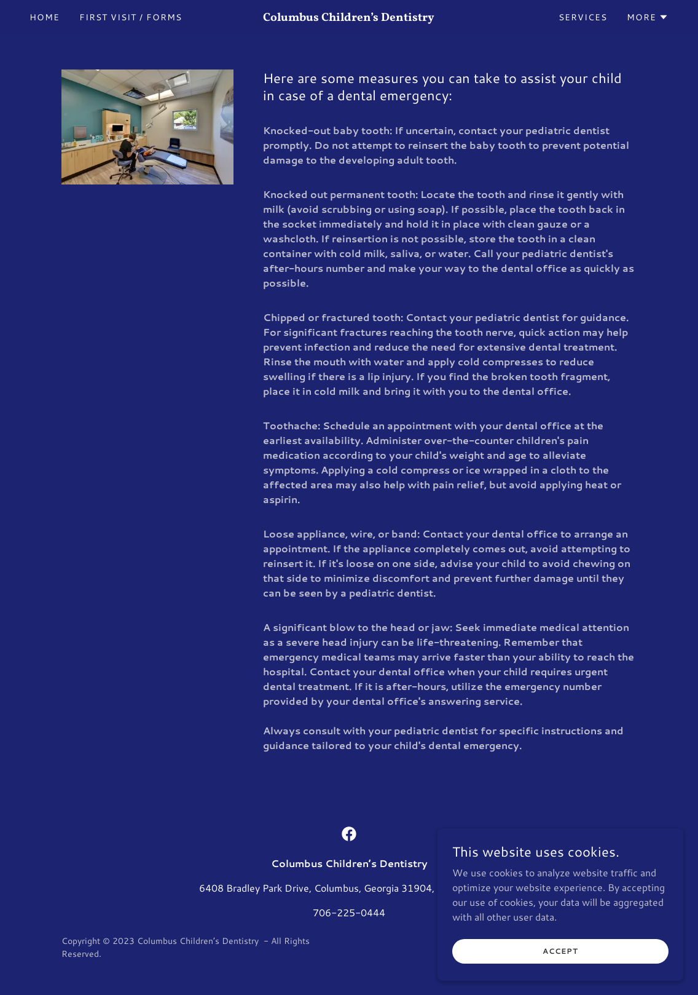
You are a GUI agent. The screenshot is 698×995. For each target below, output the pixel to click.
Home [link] (44, 17)
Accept (560, 951)
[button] (648, 17)
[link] (349, 17)
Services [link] (583, 17)
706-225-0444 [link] (349, 912)
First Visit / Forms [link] (130, 17)
